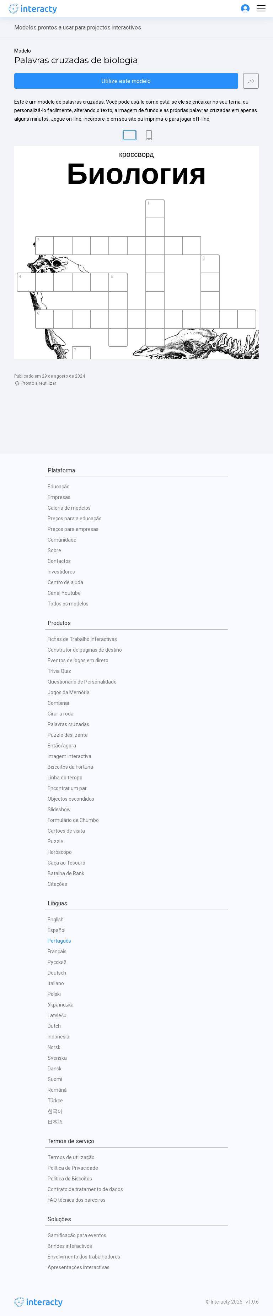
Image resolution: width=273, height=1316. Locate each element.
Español (56, 930)
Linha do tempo (65, 777)
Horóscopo (60, 852)
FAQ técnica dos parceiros (77, 1200)
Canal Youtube (64, 593)
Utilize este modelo (126, 81)
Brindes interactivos (70, 1246)
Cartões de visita (66, 831)
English (56, 919)
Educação (59, 486)
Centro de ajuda (65, 582)
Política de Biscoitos (70, 1178)
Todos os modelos (68, 604)
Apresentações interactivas (78, 1267)
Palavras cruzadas (68, 724)
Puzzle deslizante (68, 735)
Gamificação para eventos (77, 1235)
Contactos (59, 561)
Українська (61, 1005)
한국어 (55, 1111)
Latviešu (57, 1015)
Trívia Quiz (59, 671)
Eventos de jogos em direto (78, 660)
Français (57, 951)
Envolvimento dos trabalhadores (84, 1257)
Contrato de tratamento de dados (85, 1189)
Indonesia (58, 1037)
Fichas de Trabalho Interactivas (82, 639)
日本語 (55, 1122)
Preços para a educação (75, 518)
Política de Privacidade (73, 1168)
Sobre (54, 550)
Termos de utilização (71, 1157)
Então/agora (62, 746)
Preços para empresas (73, 529)
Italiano (56, 983)
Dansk (54, 1068)
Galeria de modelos (69, 508)
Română (57, 1090)
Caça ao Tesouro (66, 863)
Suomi (55, 1079)
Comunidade (62, 540)
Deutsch (57, 973)
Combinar (59, 703)
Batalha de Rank (66, 873)
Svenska (57, 1058)
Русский (57, 962)
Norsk (54, 1047)
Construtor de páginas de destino (85, 650)
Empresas (59, 497)
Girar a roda (61, 714)
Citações (57, 884)
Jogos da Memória (69, 692)
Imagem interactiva (69, 756)
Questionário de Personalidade (82, 682)
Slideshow (59, 809)
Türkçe (55, 1100)
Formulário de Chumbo (73, 820)
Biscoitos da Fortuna (70, 767)
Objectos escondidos (71, 799)
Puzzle (55, 841)
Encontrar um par (67, 788)
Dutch (54, 1026)
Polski (54, 994)
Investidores (61, 572)
